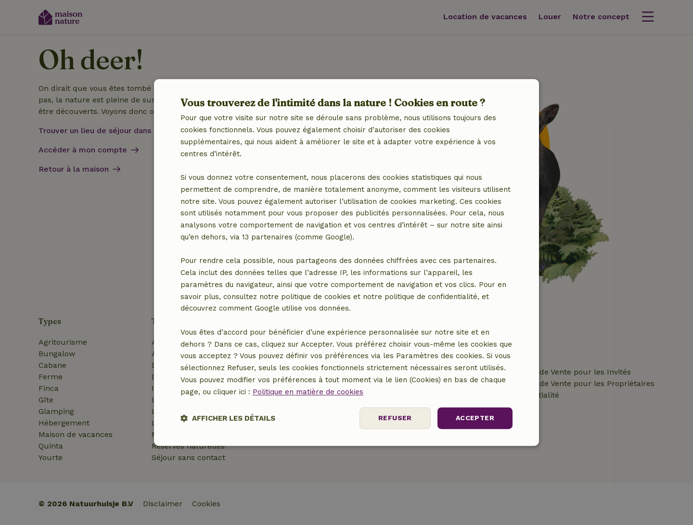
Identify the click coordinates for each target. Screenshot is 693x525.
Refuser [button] (395, 418)
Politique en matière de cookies (308, 392)
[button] (227, 418)
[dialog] (346, 262)
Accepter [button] (475, 418)
